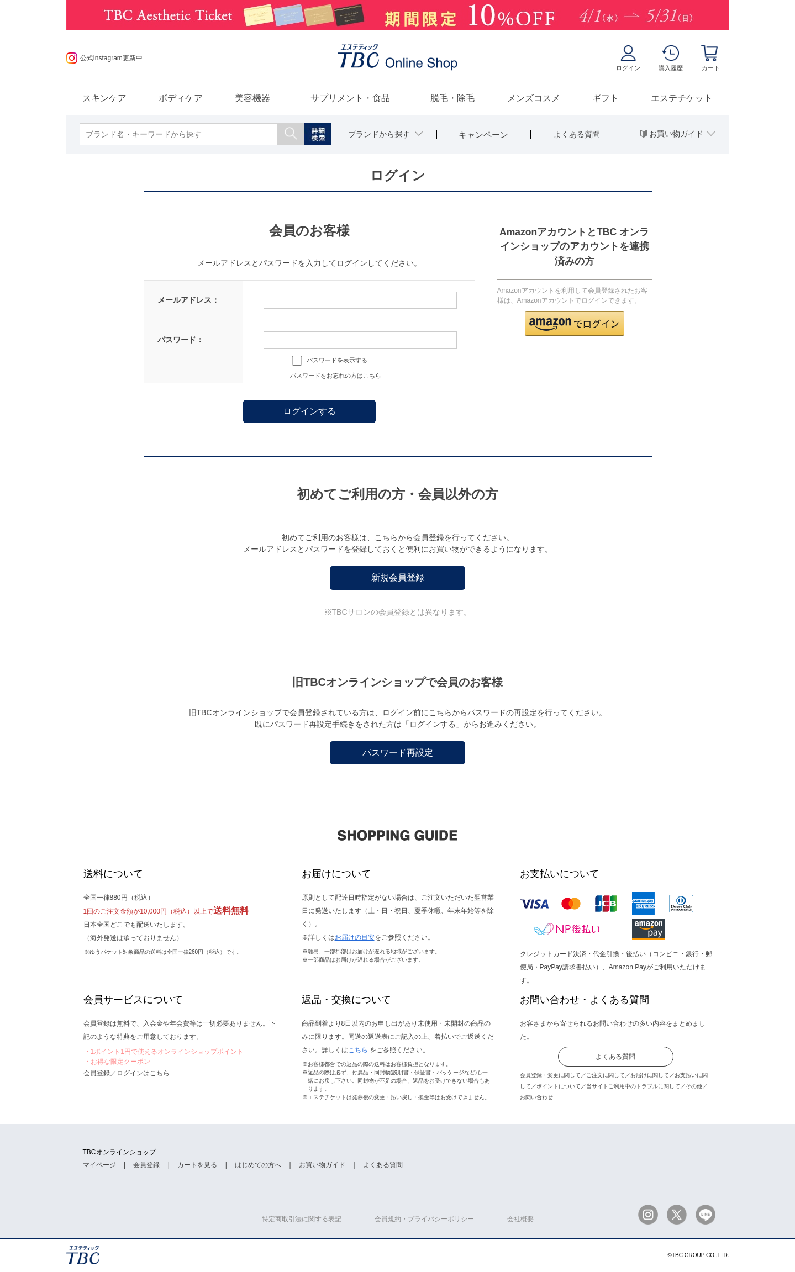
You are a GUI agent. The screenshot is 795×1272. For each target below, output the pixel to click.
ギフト (605, 98)
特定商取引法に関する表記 (301, 1219)
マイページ (99, 1165)
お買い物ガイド (322, 1165)
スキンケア (104, 98)
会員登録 (146, 1165)
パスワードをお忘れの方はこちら (335, 375)
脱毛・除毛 (452, 98)
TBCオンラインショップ (119, 1152)
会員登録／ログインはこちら (126, 1073)
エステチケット (682, 98)
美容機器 (252, 98)
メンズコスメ (533, 98)
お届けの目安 (355, 937)
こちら (359, 1050)
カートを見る (197, 1165)
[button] (574, 323)
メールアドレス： (188, 299)
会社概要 (520, 1219)
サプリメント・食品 (350, 98)
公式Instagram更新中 (104, 58)
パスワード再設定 (397, 752)
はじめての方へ (258, 1165)
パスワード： (180, 339)
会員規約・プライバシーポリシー (424, 1219)
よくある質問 (615, 1056)
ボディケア (181, 98)
